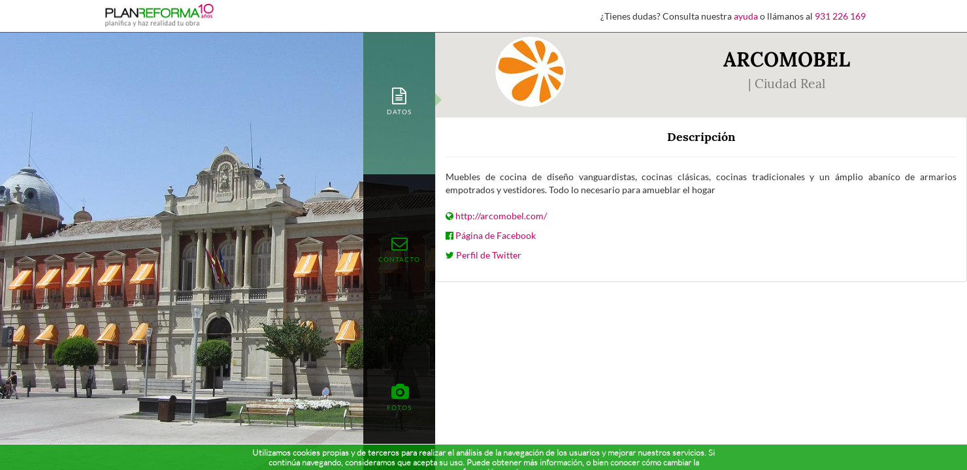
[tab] (399, 100)
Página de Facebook (495, 235)
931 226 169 (840, 16)
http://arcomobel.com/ (501, 215)
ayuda (746, 16)
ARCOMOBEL (786, 59)
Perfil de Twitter (488, 254)
